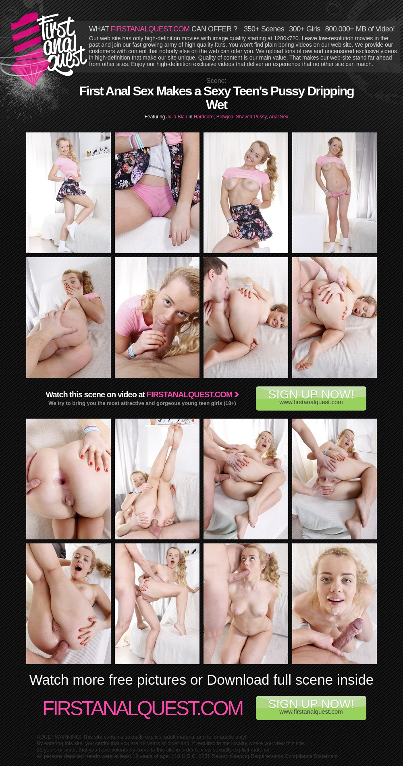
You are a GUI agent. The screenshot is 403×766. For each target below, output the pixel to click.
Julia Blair (177, 117)
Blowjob (224, 117)
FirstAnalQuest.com (142, 708)
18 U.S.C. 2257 (192, 756)
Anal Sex (278, 117)
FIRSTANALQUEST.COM (150, 29)
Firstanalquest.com (190, 394)
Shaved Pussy (251, 117)
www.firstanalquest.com (311, 396)
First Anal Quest (49, 49)
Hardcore (204, 117)
